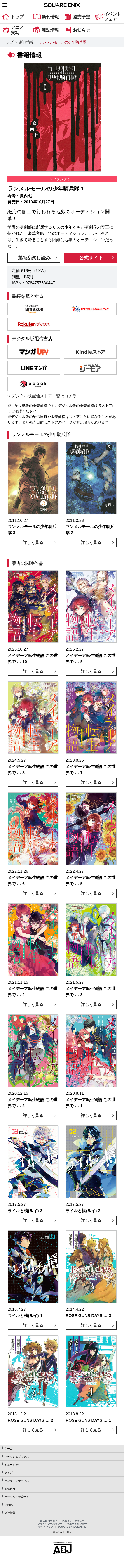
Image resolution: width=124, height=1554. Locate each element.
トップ (7, 42)
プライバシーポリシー (49, 1523)
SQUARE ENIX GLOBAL (72, 1526)
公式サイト (91, 257)
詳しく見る (33, 542)
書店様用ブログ (48, 1521)
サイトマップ (45, 1526)
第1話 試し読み (34, 257)
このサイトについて (73, 1521)
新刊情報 (26, 42)
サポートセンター (77, 1523)
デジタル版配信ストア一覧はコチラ (44, 396)
